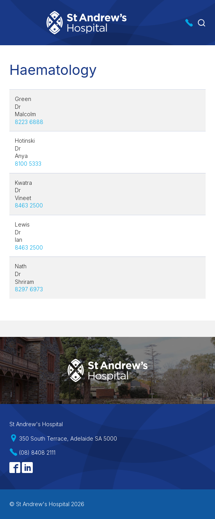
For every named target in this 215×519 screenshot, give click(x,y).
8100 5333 (28, 163)
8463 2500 (29, 205)
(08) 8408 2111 (37, 452)
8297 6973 (29, 289)
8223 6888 (29, 122)
